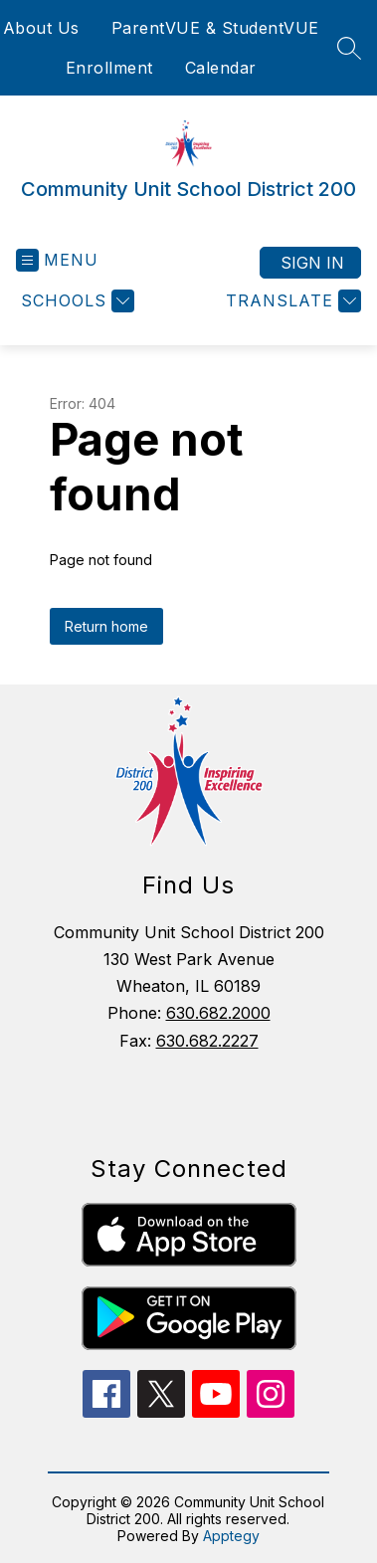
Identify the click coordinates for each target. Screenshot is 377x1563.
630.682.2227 (207, 1041)
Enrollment (109, 68)
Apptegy (231, 1535)
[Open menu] (57, 260)
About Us (41, 28)
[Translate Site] (291, 301)
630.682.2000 (218, 1013)
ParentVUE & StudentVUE (215, 28)
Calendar (221, 68)
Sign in (312, 263)
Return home (106, 626)
